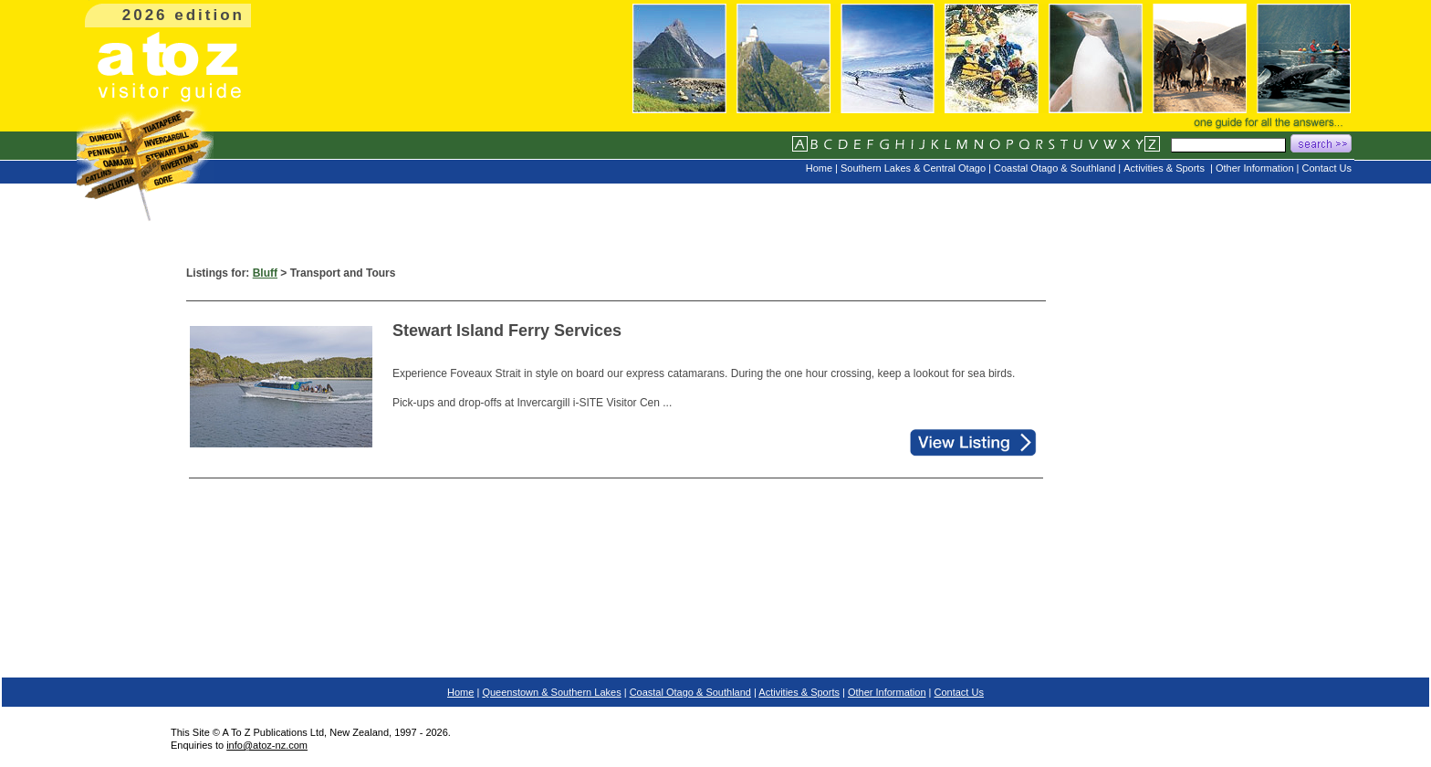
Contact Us (959, 692)
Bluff (265, 273)
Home (460, 692)
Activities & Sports (799, 692)
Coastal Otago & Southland (690, 692)
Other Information (887, 692)
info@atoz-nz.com (267, 745)
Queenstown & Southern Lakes (551, 692)
